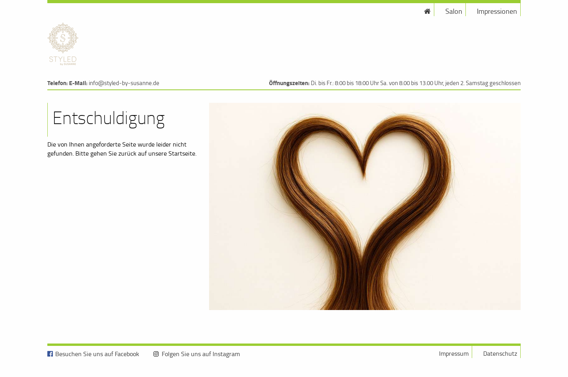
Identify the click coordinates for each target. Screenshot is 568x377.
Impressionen (497, 11)
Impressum (454, 353)
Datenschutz (500, 353)
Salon (453, 11)
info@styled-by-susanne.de (124, 83)
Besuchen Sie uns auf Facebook (97, 353)
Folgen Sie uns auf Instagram (201, 353)
